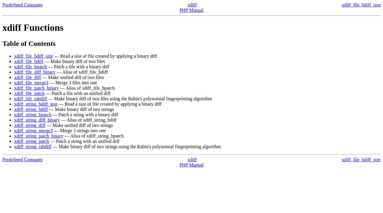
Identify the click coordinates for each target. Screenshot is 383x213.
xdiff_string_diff (29, 125)
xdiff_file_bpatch (30, 66)
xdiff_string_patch (31, 141)
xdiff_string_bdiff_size (36, 103)
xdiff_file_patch (29, 93)
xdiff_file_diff (27, 77)
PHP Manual (191, 10)
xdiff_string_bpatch (32, 114)
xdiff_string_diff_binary (37, 119)
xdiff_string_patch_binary (38, 135)
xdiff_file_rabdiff (30, 98)
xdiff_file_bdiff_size (361, 4)
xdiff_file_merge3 (31, 82)
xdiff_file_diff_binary (34, 72)
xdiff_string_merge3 (33, 130)
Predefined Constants (22, 4)
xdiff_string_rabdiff (33, 146)
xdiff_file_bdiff (28, 61)
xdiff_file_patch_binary (36, 88)
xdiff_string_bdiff (31, 109)
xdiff (192, 4)
